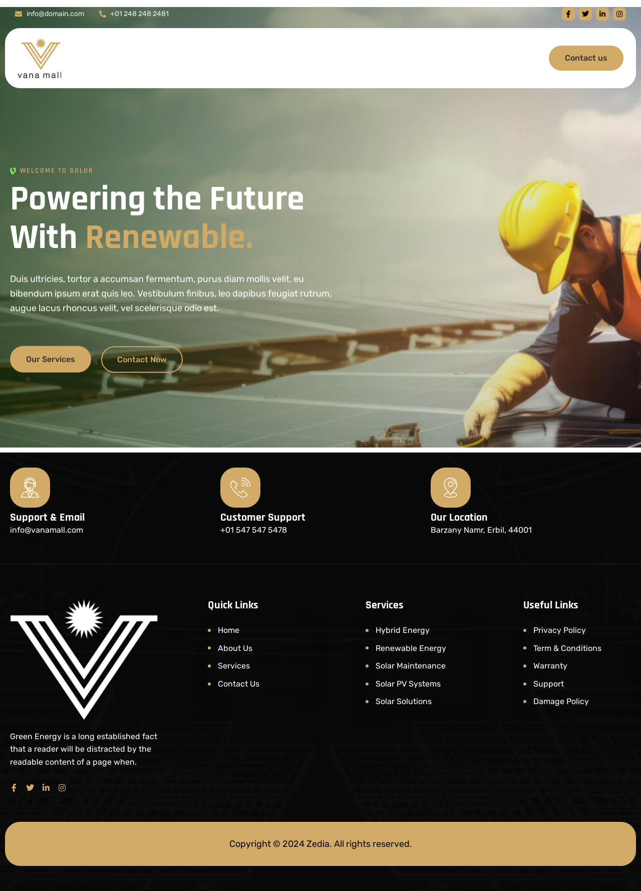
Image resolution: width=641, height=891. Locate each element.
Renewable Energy (411, 648)
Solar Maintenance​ (411, 666)
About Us (235, 648)
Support (548, 684)
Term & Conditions (567, 648)
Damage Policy (561, 701)
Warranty (550, 666)
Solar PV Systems (408, 684)
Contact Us (238, 684)
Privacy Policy (559, 630)
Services (234, 666)
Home (228, 630)
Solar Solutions (404, 701)
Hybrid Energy (403, 630)
